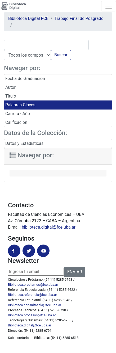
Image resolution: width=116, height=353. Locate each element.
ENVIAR (74, 271)
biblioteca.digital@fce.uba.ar (48, 227)
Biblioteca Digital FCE (28, 18)
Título (10, 96)
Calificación (16, 122)
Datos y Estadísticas (24, 143)
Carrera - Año (17, 113)
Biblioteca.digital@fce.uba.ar (29, 325)
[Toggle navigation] (108, 6)
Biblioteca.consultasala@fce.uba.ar (34, 305)
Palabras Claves (20, 104)
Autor (10, 87)
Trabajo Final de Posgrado (79, 18)
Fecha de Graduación (25, 78)
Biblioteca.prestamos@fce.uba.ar (33, 285)
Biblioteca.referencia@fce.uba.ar (32, 295)
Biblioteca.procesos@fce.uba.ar (32, 315)
